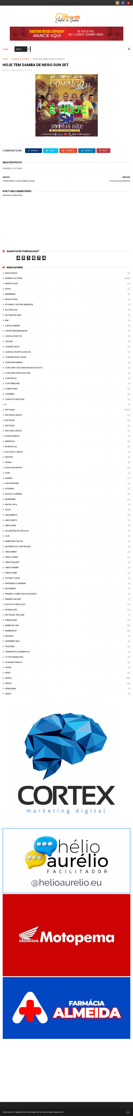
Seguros (9, 636)
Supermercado (12, 641)
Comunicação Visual (15, 357)
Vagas (8, 667)
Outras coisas (12, 578)
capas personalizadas (16, 330)
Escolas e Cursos (14, 452)
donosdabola (12, 436)
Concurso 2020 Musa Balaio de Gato (24, 367)
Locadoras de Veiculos (17, 530)
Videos (8, 678)
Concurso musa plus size (17, 373)
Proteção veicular (14, 614)
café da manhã (12, 325)
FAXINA (8, 462)
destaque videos (13, 415)
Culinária (9, 394)
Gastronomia (12, 483)
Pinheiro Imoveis (13, 599)
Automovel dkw (13, 315)
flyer (7, 473)
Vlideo (8, 693)
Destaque (10, 409)
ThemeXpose (20, 1112)
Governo (9, 488)
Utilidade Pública (13, 662)
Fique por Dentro (13, 467)
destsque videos (13, 430)
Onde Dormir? (12, 567)
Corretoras (11, 388)
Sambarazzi (11, 630)
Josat (8, 509)
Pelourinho (10, 588)
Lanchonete (11, 520)
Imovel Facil (11, 504)
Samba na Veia (12, 625)
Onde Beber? (11, 551)
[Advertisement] (66, 1066)
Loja (7, 536)
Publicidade (11, 620)
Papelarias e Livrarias (15, 583)
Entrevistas (11, 446)
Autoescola (11, 309)
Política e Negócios (15, 604)
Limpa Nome (10, 525)
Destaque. (10, 420)
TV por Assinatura (14, 657)
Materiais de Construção (18, 546)
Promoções (11, 609)
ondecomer (11, 572)
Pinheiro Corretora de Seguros (21, 593)
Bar (7, 320)
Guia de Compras (13, 494)
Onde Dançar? (12, 562)
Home (5, 49)
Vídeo (8, 672)
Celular (9, 341)
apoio (8, 288)
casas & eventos (13, 336)
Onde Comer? (11, 557)
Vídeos (8, 683)
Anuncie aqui (11, 283)
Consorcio (11, 378)
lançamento (11, 515)
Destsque (10, 425)
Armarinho (10, 294)
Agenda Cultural (20, 59)
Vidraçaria (10, 688)
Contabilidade (12, 383)
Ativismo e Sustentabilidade (19, 304)
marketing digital (14, 541)
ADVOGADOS (11, 273)
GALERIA (8, 478)
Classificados (12, 346)
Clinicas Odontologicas (18, 352)
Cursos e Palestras (14, 399)
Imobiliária (10, 499)
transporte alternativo (17, 651)
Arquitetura (11, 299)
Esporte (9, 457)
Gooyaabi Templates (53, 1112)
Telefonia (9, 646)
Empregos (10, 441)
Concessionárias (13, 362)
